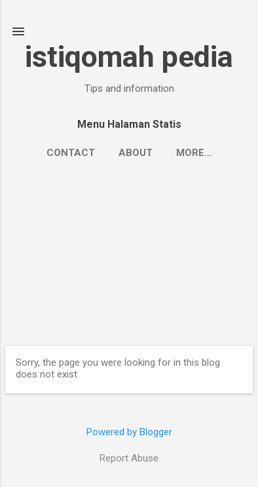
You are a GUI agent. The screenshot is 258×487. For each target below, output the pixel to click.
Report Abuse (129, 458)
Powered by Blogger (129, 432)
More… (194, 153)
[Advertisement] (129, 250)
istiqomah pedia (129, 56)
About (136, 153)
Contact (70, 153)
